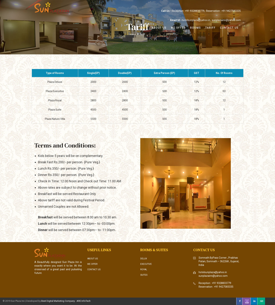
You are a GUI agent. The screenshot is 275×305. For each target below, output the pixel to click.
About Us (159, 27)
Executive (146, 264)
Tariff (210, 27)
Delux (143, 258)
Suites (143, 275)
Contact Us (229, 27)
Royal (143, 269)
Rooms (195, 27)
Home (143, 27)
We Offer (178, 27)
